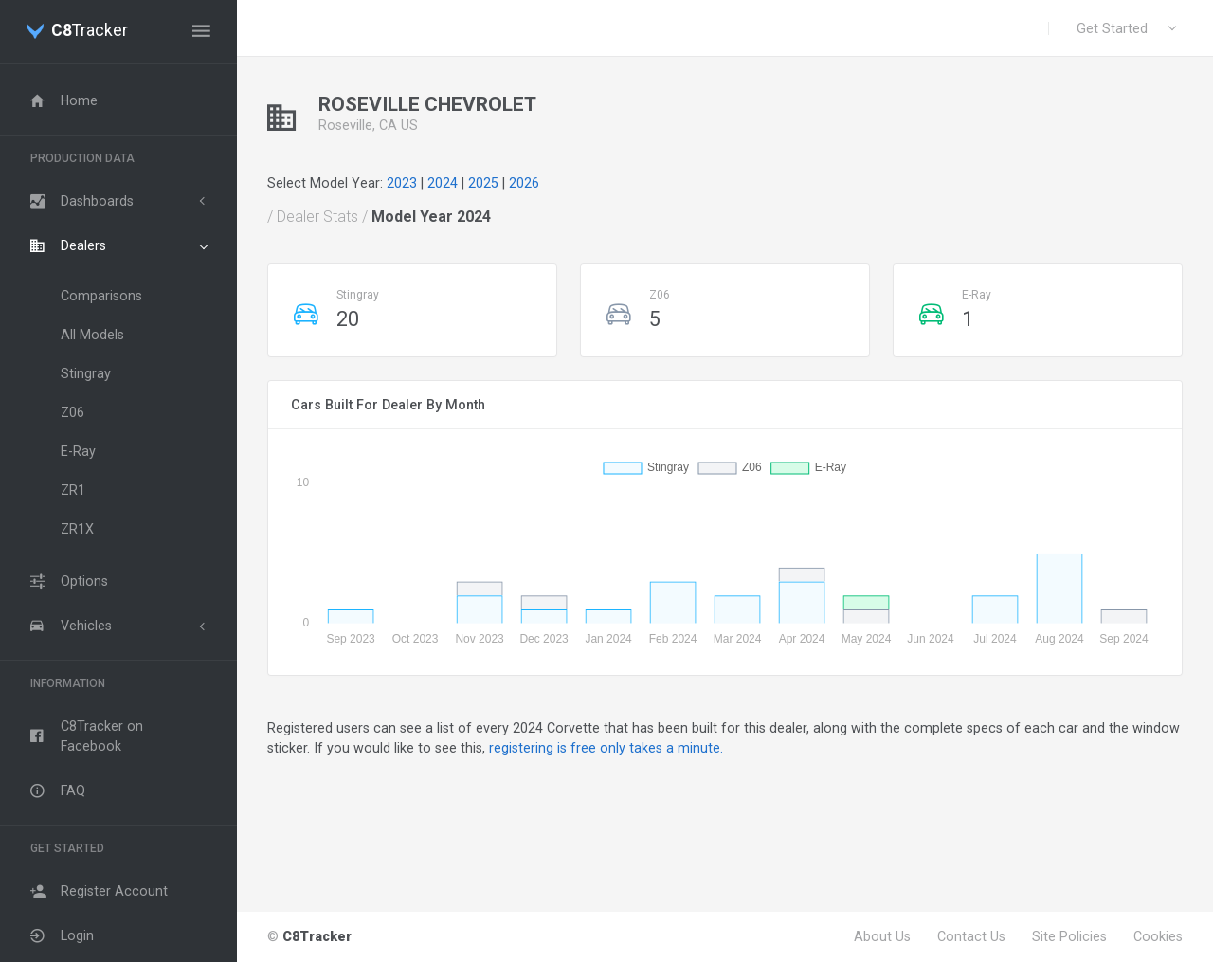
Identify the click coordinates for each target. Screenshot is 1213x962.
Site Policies (1069, 936)
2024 (442, 183)
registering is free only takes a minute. (606, 747)
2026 (524, 183)
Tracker (89, 31)
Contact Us (971, 936)
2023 (402, 183)
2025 (483, 183)
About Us (882, 936)
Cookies (1158, 936)
